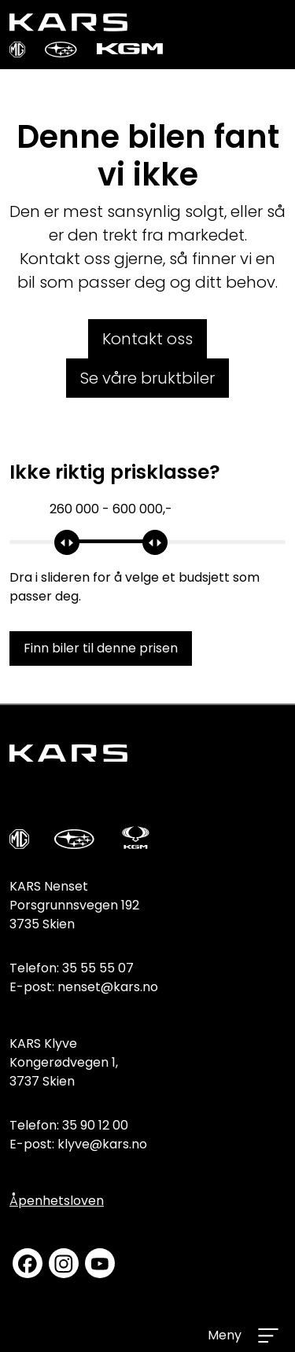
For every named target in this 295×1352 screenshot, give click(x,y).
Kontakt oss (147, 339)
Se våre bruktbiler (147, 378)
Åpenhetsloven (56, 1201)
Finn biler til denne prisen (101, 648)
